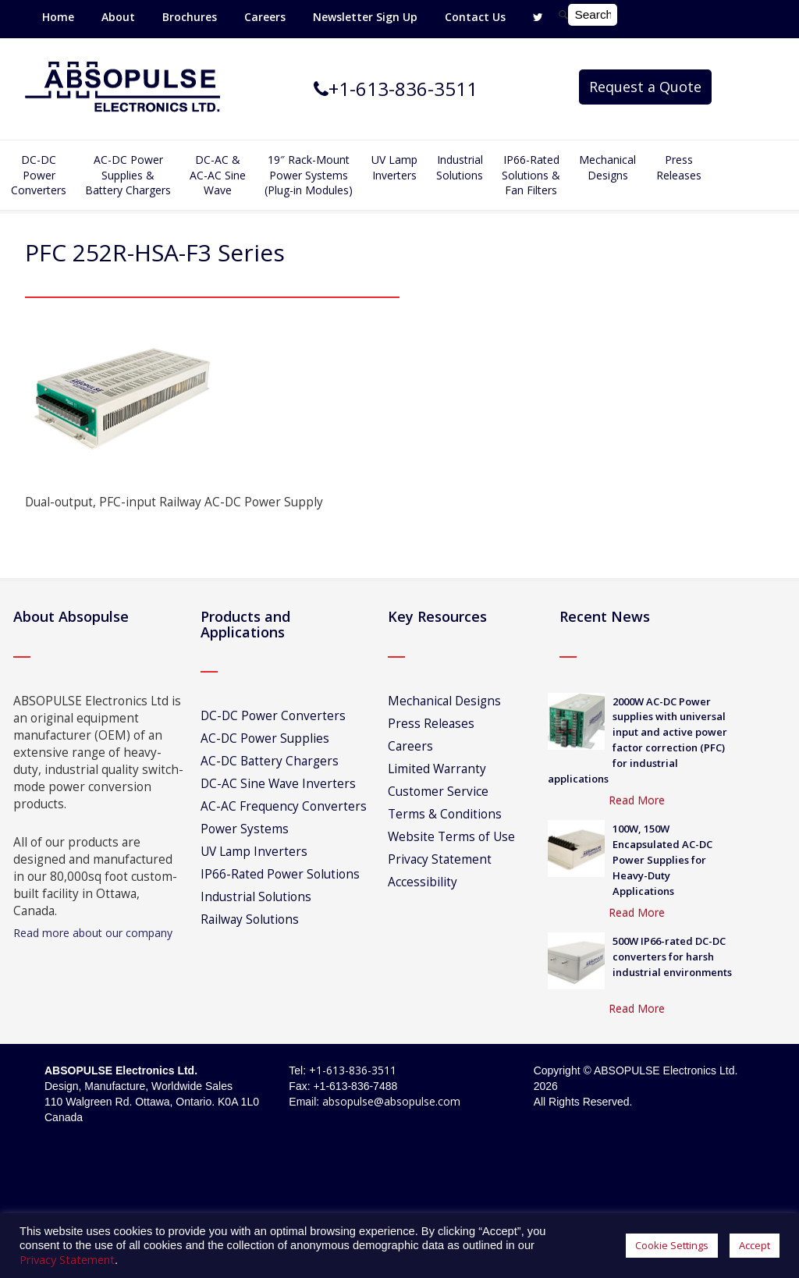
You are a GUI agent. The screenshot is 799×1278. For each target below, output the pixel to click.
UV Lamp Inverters (394, 167)
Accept (754, 1245)
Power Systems (245, 829)
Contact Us (475, 16)
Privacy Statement (440, 859)
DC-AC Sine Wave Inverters (278, 784)
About (118, 16)
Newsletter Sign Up (365, 16)
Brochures (189, 16)
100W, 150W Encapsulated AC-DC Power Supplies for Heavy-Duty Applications (662, 859)
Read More (637, 800)
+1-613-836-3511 (352, 1070)
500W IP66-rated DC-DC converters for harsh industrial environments (672, 956)
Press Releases (678, 167)
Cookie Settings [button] (671, 1245)
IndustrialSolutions (459, 167)
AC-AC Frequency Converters (284, 806)
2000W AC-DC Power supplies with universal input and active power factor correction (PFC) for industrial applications (637, 740)
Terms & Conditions (445, 814)
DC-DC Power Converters (273, 716)
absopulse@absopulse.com (391, 1101)
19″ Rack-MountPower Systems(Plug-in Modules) (309, 174)
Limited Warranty (437, 769)
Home (58, 16)
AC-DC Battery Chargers (270, 761)
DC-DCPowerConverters (38, 174)
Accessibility (422, 882)
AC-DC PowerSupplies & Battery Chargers (128, 174)
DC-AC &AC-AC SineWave (218, 174)
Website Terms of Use (451, 837)
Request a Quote (645, 86)
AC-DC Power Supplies (265, 738)
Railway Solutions (250, 919)
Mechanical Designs (607, 167)
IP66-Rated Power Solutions (280, 874)
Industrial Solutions (256, 897)
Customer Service (438, 791)
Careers (265, 16)
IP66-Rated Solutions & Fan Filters (531, 174)
